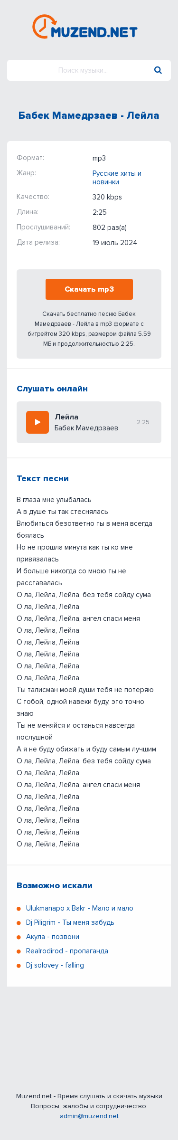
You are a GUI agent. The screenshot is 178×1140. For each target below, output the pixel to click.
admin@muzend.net (89, 1116)
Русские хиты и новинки (117, 177)
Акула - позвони (52, 936)
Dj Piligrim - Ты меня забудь (70, 922)
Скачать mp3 (89, 289)
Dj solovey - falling (55, 965)
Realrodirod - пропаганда (67, 951)
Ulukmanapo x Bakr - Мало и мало (79, 908)
